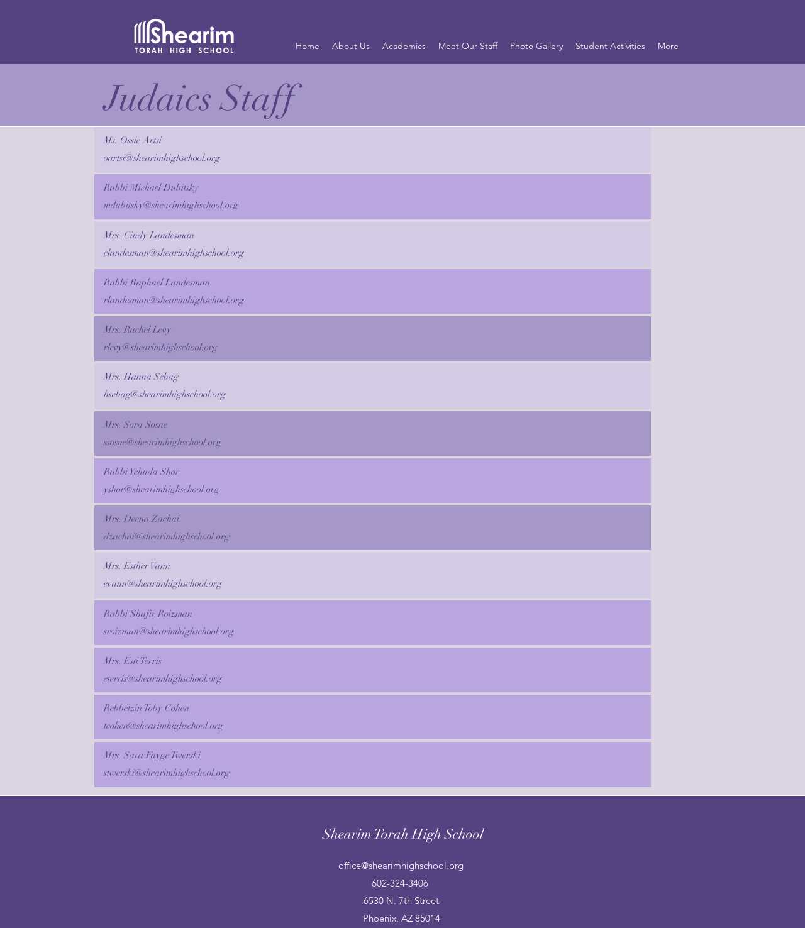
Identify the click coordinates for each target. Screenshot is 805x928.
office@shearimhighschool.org (401, 865)
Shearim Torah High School (403, 834)
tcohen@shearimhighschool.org (163, 725)
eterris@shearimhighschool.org (163, 678)
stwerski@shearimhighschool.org (167, 772)
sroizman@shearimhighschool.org (169, 631)
